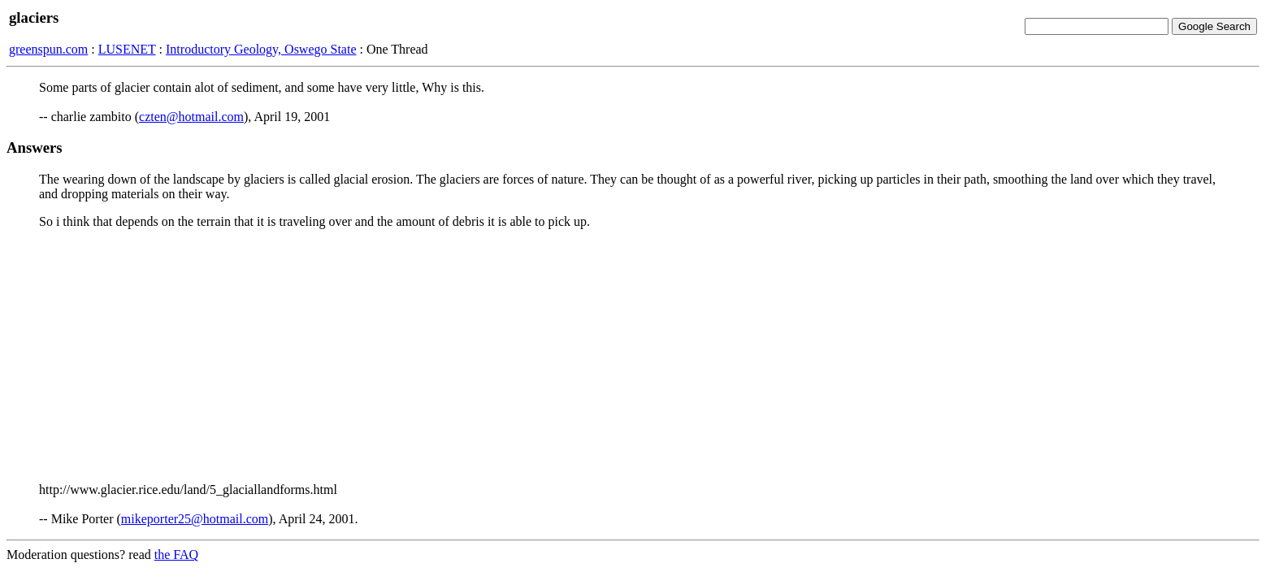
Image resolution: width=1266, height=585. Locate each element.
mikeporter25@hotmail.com (194, 519)
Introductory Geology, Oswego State (261, 49)
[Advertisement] (633, 356)
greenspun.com (48, 49)
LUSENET (127, 49)
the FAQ (176, 554)
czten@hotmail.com (191, 117)
